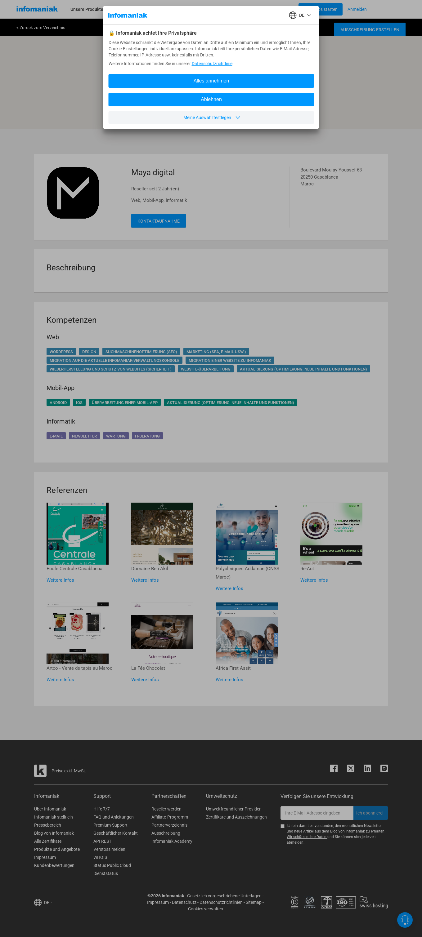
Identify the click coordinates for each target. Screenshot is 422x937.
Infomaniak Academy (171, 841)
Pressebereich (47, 825)
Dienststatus (105, 873)
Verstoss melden (109, 849)
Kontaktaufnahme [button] (158, 221)
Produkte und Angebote (57, 849)
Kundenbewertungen (54, 865)
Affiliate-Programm (169, 817)
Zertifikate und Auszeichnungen (236, 817)
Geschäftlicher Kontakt (115, 833)
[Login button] (321, 9)
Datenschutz (184, 902)
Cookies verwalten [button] (205, 908)
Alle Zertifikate (47, 841)
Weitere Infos (60, 580)
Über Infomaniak (50, 808)
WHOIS (100, 857)
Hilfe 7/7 (101, 808)
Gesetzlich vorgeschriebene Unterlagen (224, 895)
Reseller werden (166, 808)
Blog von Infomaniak (54, 833)
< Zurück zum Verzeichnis (40, 27)
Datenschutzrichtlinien (221, 902)
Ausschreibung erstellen (369, 29)
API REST (102, 841)
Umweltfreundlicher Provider (233, 808)
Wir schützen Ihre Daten (307, 837)
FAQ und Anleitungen (113, 817)
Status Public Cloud (112, 865)
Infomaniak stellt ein (53, 817)
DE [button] (48, 902)
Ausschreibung (165, 833)
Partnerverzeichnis (169, 825)
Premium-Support (110, 825)
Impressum (45, 857)
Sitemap (254, 902)
